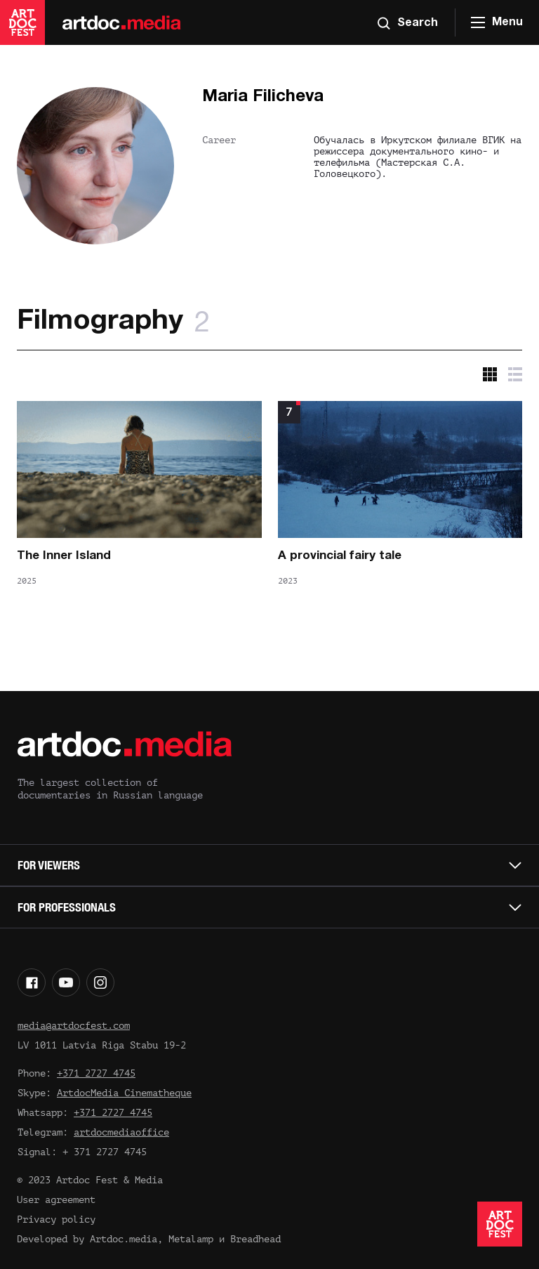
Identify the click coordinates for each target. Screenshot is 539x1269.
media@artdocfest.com (74, 1025)
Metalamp (190, 1239)
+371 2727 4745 (96, 1073)
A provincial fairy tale (339, 556)
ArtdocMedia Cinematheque (124, 1093)
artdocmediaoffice (121, 1132)
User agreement (56, 1200)
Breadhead (255, 1239)
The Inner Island (64, 556)
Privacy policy (56, 1219)
